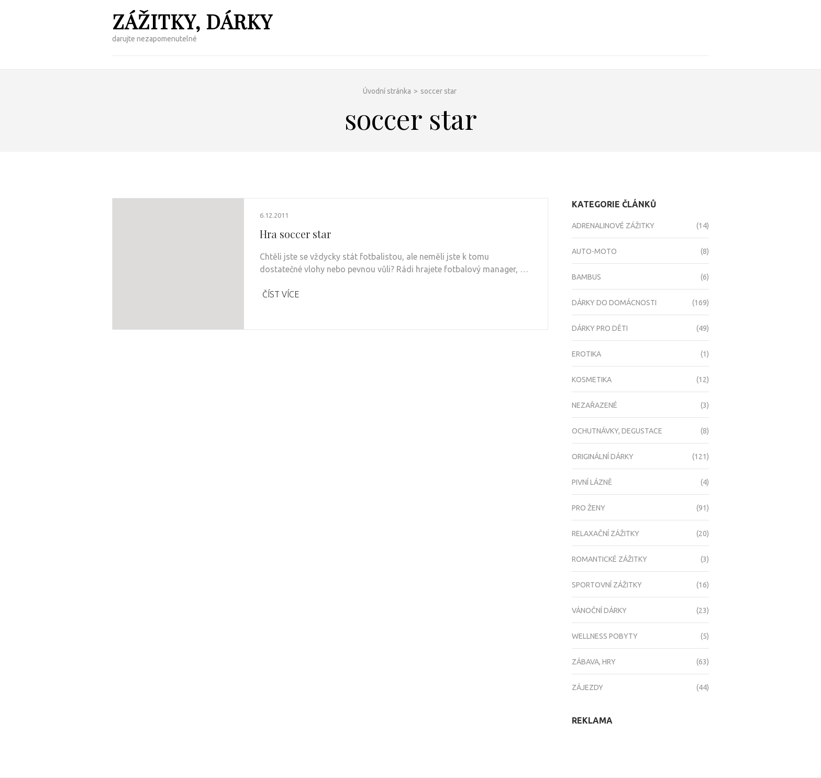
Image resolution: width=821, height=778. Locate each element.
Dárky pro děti (600, 328)
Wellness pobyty (605, 636)
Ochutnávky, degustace (617, 431)
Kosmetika (592, 379)
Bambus (586, 277)
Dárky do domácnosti (614, 302)
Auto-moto (594, 251)
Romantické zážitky (609, 559)
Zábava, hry (594, 662)
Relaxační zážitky (605, 533)
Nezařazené (594, 405)
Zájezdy (587, 687)
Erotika (586, 354)
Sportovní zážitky (607, 585)
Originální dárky (603, 456)
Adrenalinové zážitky (613, 225)
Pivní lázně (592, 482)
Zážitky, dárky (192, 21)
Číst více (280, 294)
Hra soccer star (295, 234)
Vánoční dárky (599, 610)
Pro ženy (588, 508)
